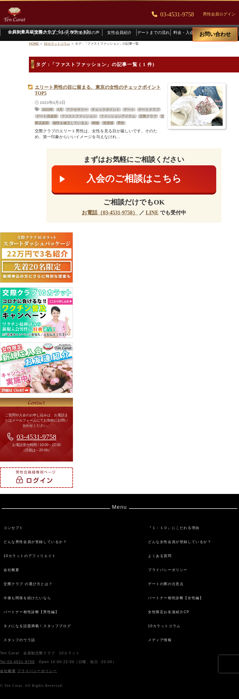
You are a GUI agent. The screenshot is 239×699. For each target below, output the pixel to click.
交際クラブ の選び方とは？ (28, 584)
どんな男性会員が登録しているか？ (35, 542)
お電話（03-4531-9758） (110, 213)
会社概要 (11, 570)
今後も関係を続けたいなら (27, 598)
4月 (59, 109)
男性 (120, 123)
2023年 (47, 109)
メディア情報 (160, 640)
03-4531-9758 (36, 436)
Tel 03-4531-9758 (17, 662)
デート (129, 109)
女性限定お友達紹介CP (168, 612)
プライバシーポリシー (168, 570)
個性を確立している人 (70, 123)
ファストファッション (78, 116)
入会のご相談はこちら (134, 178)
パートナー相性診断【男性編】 (31, 612)
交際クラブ (148, 116)
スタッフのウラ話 (19, 640)
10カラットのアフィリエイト (30, 556)
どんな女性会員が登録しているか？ (180, 542)
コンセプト (13, 528)
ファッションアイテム (117, 116)
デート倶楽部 (46, 116)
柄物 (95, 123)
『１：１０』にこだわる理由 (174, 528)
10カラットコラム (164, 626)
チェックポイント (106, 109)
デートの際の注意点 (166, 584)
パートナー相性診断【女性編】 (175, 598)
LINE (152, 213)
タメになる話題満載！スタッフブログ (37, 626)
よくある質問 (160, 556)
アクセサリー (77, 109)
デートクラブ (148, 109)
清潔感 (108, 123)
